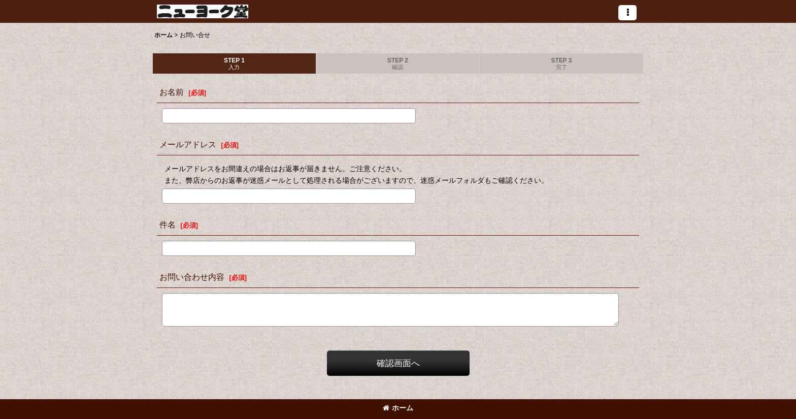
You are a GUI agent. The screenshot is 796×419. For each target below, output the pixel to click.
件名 (167, 224)
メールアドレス (187, 144)
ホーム (398, 408)
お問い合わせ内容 (191, 276)
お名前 (171, 91)
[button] (627, 12)
